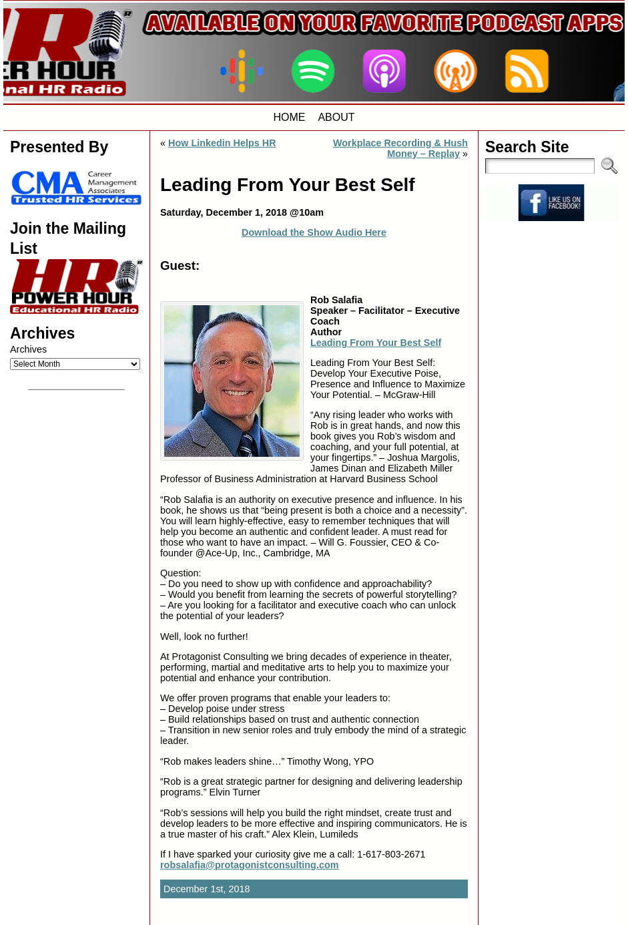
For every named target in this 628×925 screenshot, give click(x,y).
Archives (28, 349)
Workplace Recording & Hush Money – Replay (400, 148)
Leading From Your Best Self (375, 342)
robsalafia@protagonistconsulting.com (249, 865)
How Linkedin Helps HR (222, 143)
